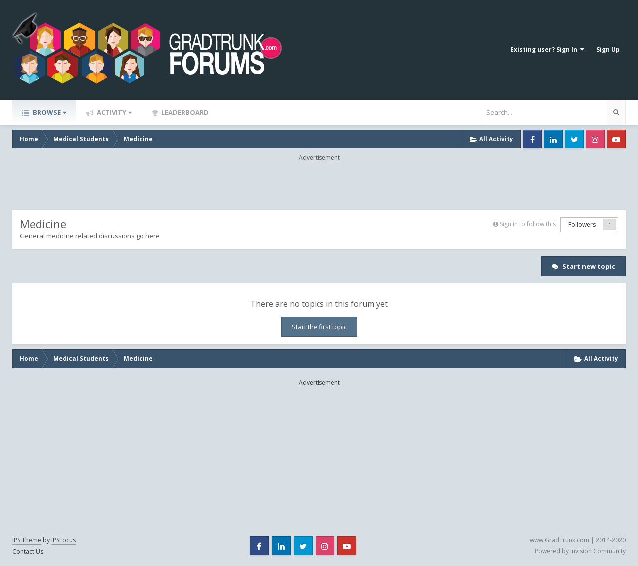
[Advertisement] (319, 184)
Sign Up (608, 49)
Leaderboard (184, 112)
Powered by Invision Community (580, 551)
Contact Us (27, 551)
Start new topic (588, 266)
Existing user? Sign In (547, 49)
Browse (48, 112)
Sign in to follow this (528, 224)
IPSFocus (63, 540)
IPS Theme (26, 540)
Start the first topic (319, 326)
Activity (113, 112)
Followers (582, 224)
